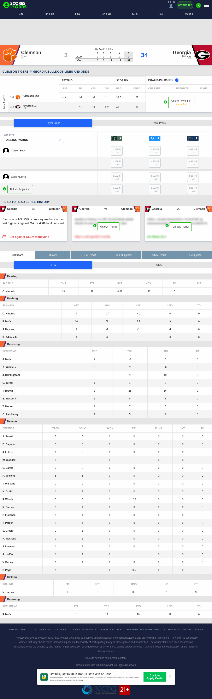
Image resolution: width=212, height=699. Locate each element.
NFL (21, 14)
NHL (161, 14)
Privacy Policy (19, 629)
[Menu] (206, 5)
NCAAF (49, 14)
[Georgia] (29, 105)
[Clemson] (31, 96)
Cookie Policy (111, 629)
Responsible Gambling (142, 629)
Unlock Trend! (108, 226)
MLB (135, 14)
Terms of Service (83, 629)
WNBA (189, 14)
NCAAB (106, 14)
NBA (78, 14)
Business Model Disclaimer (183, 629)
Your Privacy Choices (50, 629)
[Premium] (198, 7)
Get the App (185, 5)
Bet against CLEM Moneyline (29, 237)
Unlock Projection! (20, 189)
